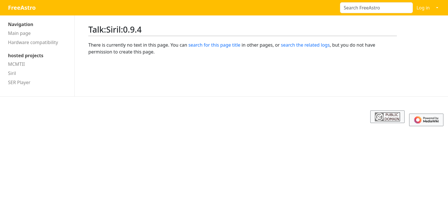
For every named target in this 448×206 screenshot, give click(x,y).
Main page (19, 33)
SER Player (19, 82)
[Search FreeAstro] (376, 7)
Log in (423, 8)
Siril (12, 73)
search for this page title (214, 45)
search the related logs (305, 45)
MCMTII (16, 64)
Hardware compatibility (33, 42)
